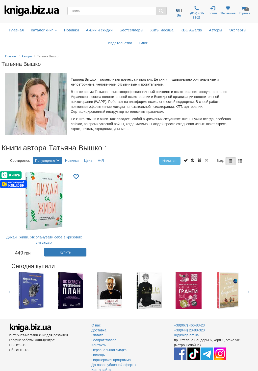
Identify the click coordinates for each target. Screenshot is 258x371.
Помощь (98, 355)
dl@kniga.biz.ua (186, 335)
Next (248, 290)
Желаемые (227, 10)
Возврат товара (103, 340)
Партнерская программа (111, 360)
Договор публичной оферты (113, 365)
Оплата (97, 335)
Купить (65, 252)
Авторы (215, 30)
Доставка (98, 330)
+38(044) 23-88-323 (189, 330)
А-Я (101, 160)
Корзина (244, 10)
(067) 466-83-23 (196, 12)
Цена (88, 160)
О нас (96, 325)
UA (179, 15)
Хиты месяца (162, 30)
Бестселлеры (131, 30)
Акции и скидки (99, 30)
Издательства (120, 43)
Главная (16, 30)
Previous (9, 290)
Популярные (47, 160)
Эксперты (237, 30)
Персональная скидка (109, 350)
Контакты (98, 345)
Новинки (71, 30)
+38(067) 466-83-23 (189, 325)
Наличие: (170, 161)
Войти (212, 10)
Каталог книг (44, 30)
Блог (143, 43)
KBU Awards (191, 30)
